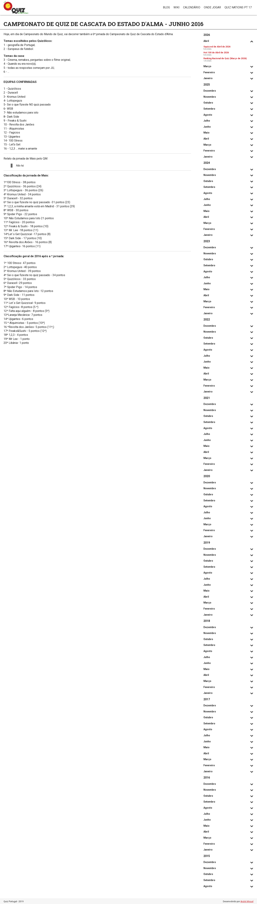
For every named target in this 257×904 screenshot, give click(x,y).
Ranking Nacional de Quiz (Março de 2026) (225, 58)
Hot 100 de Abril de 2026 (216, 52)
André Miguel (246, 901)
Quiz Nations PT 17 (238, 7)
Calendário (191, 7)
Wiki (176, 7)
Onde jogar (212, 7)
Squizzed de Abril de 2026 (216, 46)
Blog (166, 7)
